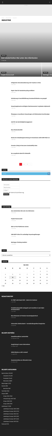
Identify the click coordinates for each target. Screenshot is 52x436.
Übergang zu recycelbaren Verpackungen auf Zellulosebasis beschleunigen (30, 114)
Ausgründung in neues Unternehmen (20, 344)
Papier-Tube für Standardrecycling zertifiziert (22, 90)
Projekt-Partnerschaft (16, 218)
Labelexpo (6, 406)
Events (5, 386)
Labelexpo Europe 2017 (11, 419)
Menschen (7, 381)
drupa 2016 (7, 403)
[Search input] (25, 173)
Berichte (6, 388)
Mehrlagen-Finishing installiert (19, 242)
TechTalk (5, 391)
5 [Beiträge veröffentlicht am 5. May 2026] (12, 274)
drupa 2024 (7, 396)
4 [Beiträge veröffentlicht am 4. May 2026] (5, 274)
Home (3, 17)
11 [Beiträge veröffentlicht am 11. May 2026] (5, 277)
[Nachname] (11, 187)
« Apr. (3, 286)
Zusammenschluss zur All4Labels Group (21, 360)
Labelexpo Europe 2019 (11, 416)
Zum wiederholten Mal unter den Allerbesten (22, 211)
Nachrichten (8, 17)
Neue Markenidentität (16, 130)
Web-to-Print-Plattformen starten (20, 226)
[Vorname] (11, 184)
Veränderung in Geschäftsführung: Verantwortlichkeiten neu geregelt (29, 98)
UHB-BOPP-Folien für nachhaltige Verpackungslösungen (25, 234)
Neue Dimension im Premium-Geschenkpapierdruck (24, 315)
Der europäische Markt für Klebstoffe (20, 153)
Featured (5, 424)
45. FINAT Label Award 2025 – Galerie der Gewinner (24, 300)
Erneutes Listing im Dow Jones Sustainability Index (24, 145)
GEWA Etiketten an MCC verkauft (19, 352)
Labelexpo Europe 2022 (10, 414)
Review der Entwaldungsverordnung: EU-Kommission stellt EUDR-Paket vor (30, 137)
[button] (49, 2)
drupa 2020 (7, 401)
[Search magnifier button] (49, 173)
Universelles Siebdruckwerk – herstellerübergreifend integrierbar (28, 323)
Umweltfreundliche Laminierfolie (19, 336)
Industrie (4, 55)
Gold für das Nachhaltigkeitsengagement (21, 122)
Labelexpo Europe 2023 (11, 411)
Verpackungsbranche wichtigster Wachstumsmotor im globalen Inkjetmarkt (30, 106)
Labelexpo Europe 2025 (11, 408)
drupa (5, 393)
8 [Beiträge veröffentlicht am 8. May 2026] (33, 274)
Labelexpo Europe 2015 (10, 421)
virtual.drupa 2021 (9, 398)
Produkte (7, 378)
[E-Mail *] (11, 190)
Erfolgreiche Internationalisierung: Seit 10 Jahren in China (26, 82)
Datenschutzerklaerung (17, 192)
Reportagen (6, 383)
